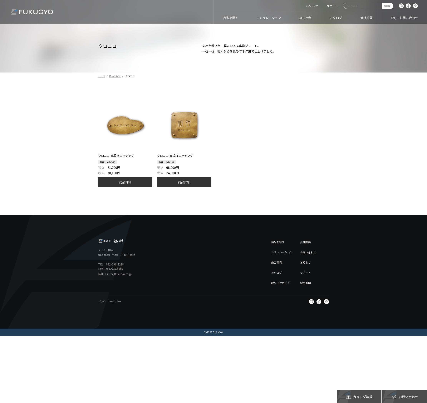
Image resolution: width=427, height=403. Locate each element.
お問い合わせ (308, 252)
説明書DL (306, 283)
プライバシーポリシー (109, 301)
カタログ (276, 272)
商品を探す (115, 76)
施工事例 (276, 262)
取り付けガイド (280, 283)
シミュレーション (282, 252)
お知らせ (305, 262)
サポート (305, 272)
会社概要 (305, 242)
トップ (101, 76)
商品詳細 (125, 182)
